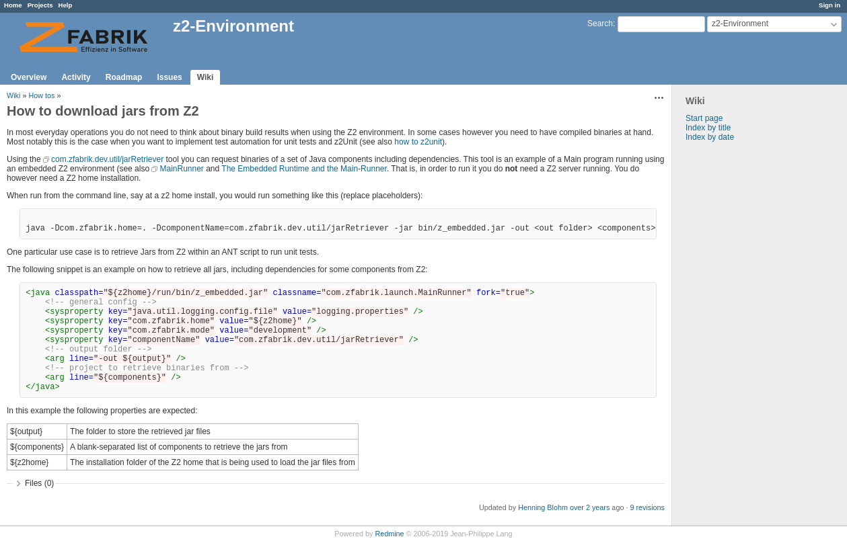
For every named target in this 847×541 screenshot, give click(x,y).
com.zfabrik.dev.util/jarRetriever (107, 159)
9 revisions (647, 507)
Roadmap (124, 77)
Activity (75, 77)
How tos (41, 95)
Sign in (829, 5)
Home (13, 5)
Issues (169, 77)
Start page (704, 118)
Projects (40, 5)
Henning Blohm (543, 507)
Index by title (708, 127)
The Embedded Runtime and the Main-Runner (303, 168)
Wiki (205, 77)
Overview (28, 77)
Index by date (710, 137)
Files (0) (39, 483)
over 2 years (590, 507)
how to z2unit (418, 142)
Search (600, 23)
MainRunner (181, 168)
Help (66, 5)
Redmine (389, 534)
